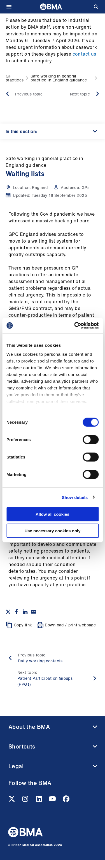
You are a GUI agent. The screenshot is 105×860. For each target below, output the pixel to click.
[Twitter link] (12, 800)
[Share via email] (33, 611)
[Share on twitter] (8, 611)
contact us (84, 54)
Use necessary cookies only (52, 530)
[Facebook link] (66, 800)
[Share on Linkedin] (25, 611)
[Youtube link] (53, 800)
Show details (75, 497)
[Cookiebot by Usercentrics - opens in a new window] (75, 325)
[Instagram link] (26, 800)
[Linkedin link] (39, 800)
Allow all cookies (52, 514)
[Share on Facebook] (16, 611)
